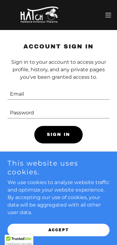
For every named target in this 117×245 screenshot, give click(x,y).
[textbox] (58, 94)
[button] (108, 15)
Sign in (58, 134)
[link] (40, 15)
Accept (58, 230)
